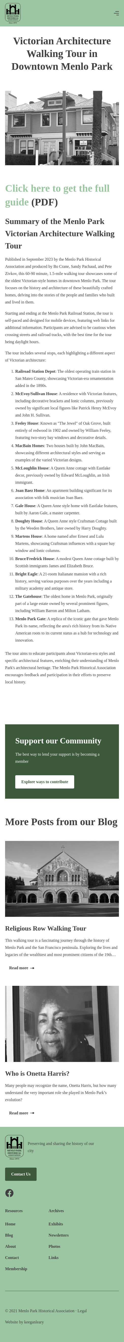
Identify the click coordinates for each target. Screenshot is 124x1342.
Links (53, 1257)
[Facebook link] (51, 1193)
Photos (54, 1246)
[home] (13, 13)
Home (10, 1224)
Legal (82, 1311)
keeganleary (34, 1322)
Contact (12, 1257)
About (10, 1246)
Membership (16, 1269)
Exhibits (56, 1224)
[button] (116, 13)
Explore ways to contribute (44, 782)
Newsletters (59, 1235)
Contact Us (20, 1174)
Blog (9, 1235)
